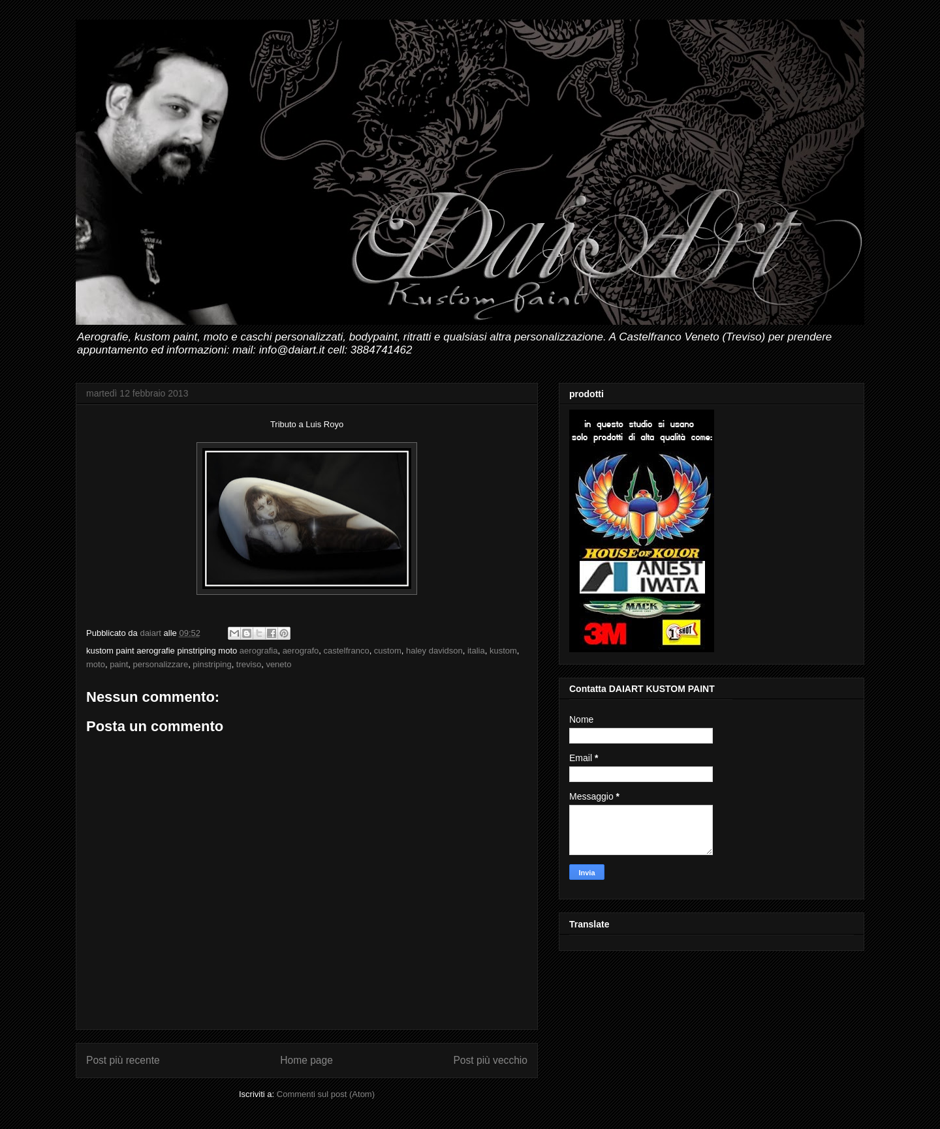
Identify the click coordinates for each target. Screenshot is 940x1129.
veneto (278, 664)
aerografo (301, 650)
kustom (503, 650)
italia (476, 650)
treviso (248, 664)
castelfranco (346, 650)
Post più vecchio (490, 1060)
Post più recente (123, 1060)
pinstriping (212, 664)
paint (119, 664)
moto (95, 664)
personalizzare (161, 664)
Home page (306, 1060)
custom (387, 650)
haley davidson (434, 650)
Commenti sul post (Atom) (326, 1094)
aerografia (259, 650)
